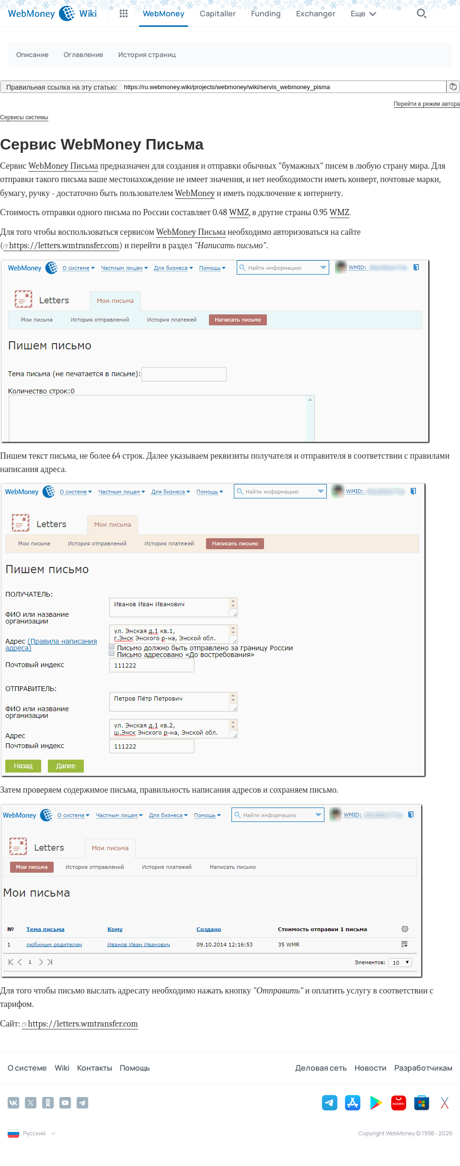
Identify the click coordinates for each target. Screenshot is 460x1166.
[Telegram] (82, 1102)
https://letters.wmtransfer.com (64, 246)
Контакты (94, 1067)
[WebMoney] (41, 13)
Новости (371, 1067)
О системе (27, 1067)
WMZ (239, 213)
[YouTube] (65, 1102)
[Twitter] (30, 1102)
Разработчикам (423, 1067)
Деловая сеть (321, 1067)
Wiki (62, 1067)
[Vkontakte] (13, 1102)
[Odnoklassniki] (48, 1102)
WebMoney (195, 193)
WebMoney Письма (63, 166)
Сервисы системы (24, 117)
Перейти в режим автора (427, 104)
